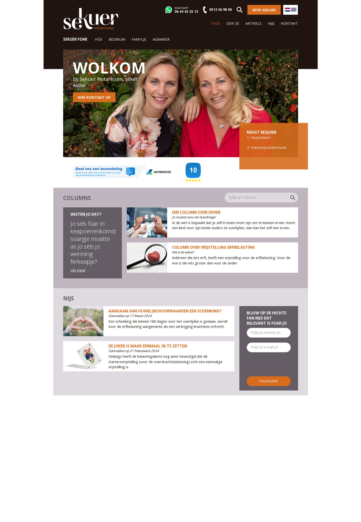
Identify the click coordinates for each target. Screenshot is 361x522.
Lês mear (78, 270)
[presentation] (284, 366)
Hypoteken (261, 137)
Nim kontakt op (94, 97)
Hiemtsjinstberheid (268, 147)
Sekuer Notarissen (91, 18)
